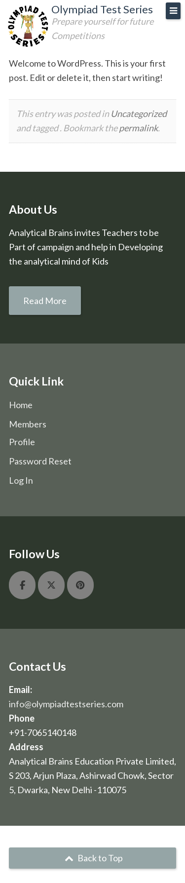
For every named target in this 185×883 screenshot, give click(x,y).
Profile (22, 441)
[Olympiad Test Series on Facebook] (22, 585)
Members (27, 424)
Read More (45, 300)
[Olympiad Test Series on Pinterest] (80, 585)
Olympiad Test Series (102, 9)
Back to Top (92, 857)
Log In (21, 480)
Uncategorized (139, 113)
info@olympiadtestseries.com (66, 703)
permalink (138, 127)
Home (21, 404)
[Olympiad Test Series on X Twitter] (51, 585)
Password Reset (40, 461)
